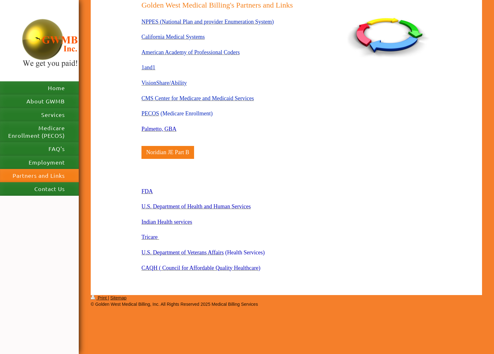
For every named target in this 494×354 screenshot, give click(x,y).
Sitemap (118, 297)
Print (99, 297)
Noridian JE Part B (167, 152)
